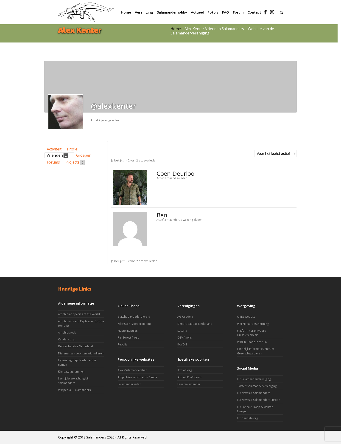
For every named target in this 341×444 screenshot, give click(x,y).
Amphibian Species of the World (79, 314)
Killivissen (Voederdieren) (134, 324)
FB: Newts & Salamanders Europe (258, 400)
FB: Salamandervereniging (254, 379)
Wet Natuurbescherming (253, 324)
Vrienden (57, 155)
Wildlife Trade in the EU (252, 342)
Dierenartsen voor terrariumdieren (80, 353)
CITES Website (246, 317)
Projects (75, 162)
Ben (162, 215)
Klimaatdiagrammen (71, 371)
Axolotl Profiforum (189, 377)
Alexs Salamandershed (132, 370)
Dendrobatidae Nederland (75, 346)
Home (175, 28)
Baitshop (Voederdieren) (134, 317)
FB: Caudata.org (247, 418)
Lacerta (182, 331)
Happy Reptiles (127, 331)
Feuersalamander (188, 384)
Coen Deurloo (175, 173)
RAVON (182, 344)
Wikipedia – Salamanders (74, 390)
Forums (53, 162)
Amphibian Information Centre (137, 377)
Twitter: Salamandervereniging (257, 386)
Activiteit (54, 149)
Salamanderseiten (129, 384)
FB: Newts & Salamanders (253, 393)
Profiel (72, 149)
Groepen (83, 155)
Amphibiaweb (67, 332)
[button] (281, 12)
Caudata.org (66, 339)
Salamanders (96, 437)
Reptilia (122, 344)
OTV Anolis (184, 337)
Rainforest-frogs (128, 337)
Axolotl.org (184, 370)
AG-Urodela (185, 317)
